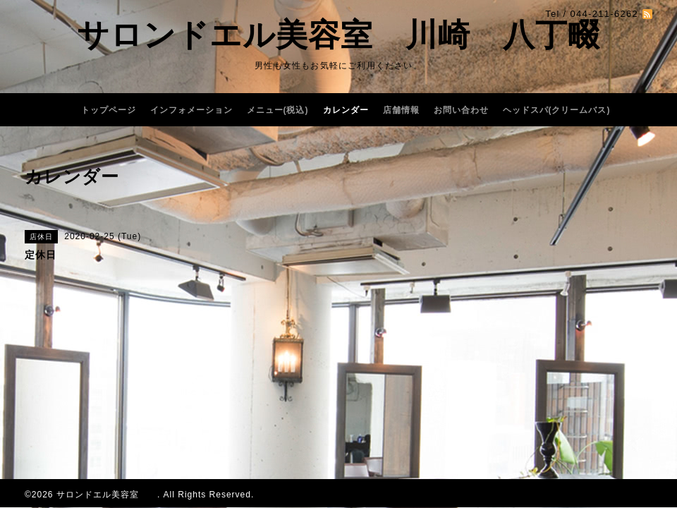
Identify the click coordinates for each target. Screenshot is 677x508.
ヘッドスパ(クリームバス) (557, 110)
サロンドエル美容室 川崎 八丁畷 (338, 35)
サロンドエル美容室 (106, 495)
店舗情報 (401, 110)
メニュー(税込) (278, 110)
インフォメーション (191, 110)
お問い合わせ (461, 110)
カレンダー (346, 110)
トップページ (108, 110)
